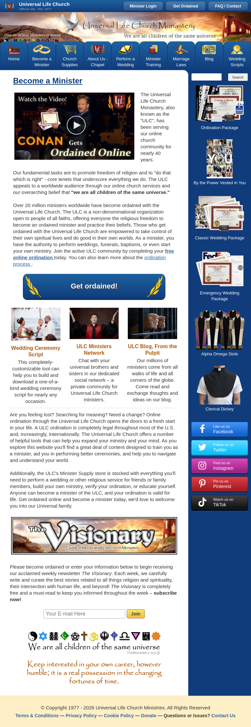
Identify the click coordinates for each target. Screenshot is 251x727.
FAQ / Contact (228, 6)
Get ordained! (94, 286)
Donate (148, 715)
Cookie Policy (119, 715)
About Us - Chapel (98, 61)
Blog (209, 58)
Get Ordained (185, 6)
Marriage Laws (181, 61)
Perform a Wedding (125, 61)
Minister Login (143, 6)
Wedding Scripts (237, 61)
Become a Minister (42, 61)
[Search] (207, 77)
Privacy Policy (81, 715)
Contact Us (223, 715)
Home (14, 58)
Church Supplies (69, 61)
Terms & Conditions (37, 715)
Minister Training (153, 61)
